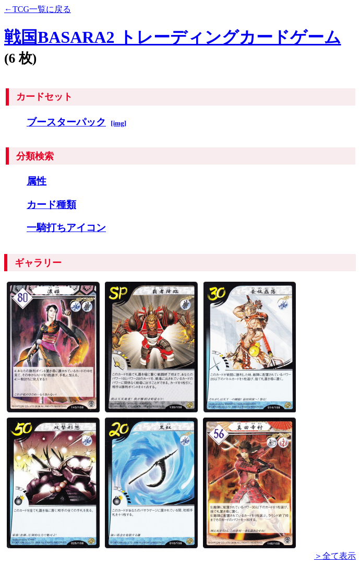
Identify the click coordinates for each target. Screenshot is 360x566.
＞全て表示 (335, 555)
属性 (36, 181)
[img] (118, 123)
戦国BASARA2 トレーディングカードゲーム (172, 37)
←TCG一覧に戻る (37, 9)
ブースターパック (66, 122)
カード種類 (51, 204)
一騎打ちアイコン (66, 227)
